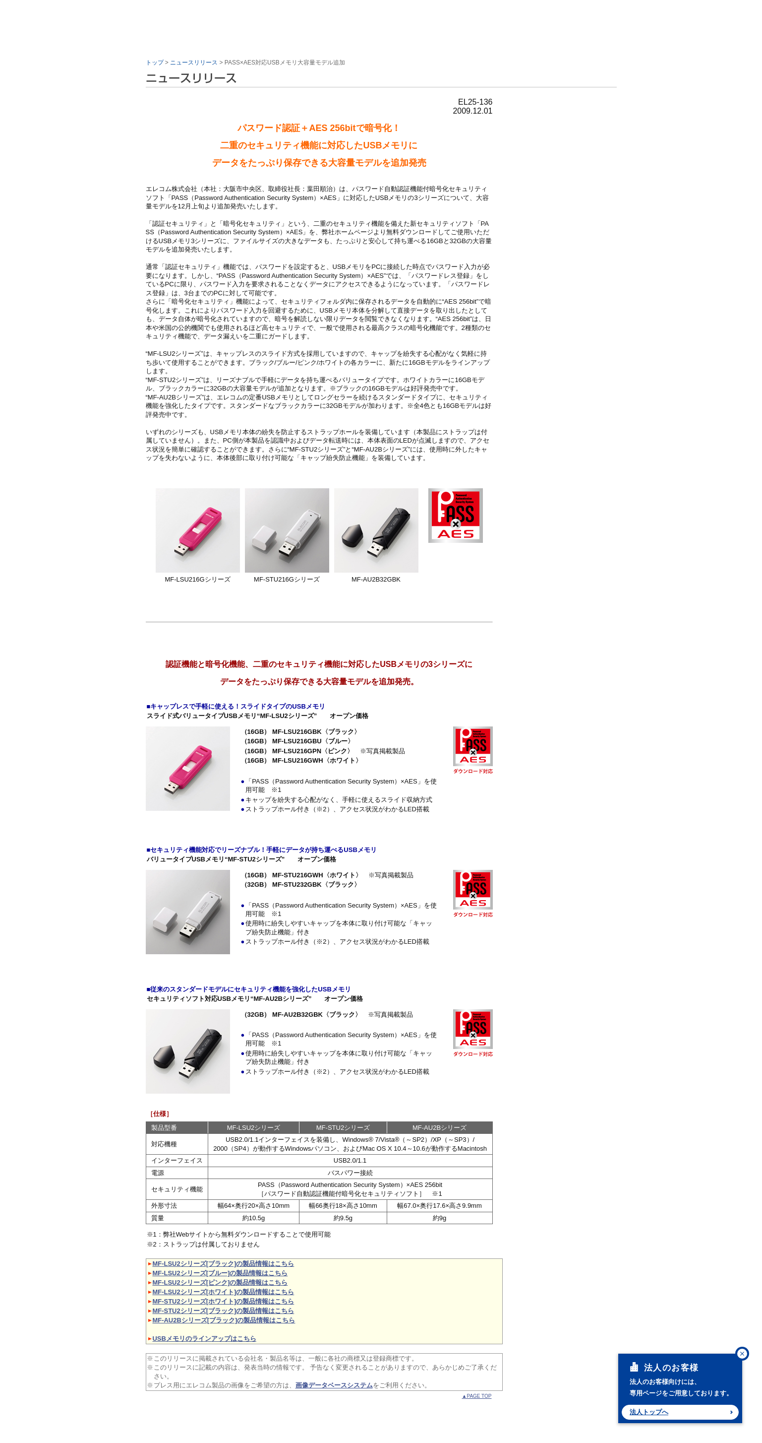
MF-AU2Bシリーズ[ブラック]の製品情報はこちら (224, 1320)
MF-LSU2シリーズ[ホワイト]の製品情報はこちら (223, 1292)
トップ (155, 62)
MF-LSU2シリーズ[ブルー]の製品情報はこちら (220, 1273)
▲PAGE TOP (477, 1396)
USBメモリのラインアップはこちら (204, 1338)
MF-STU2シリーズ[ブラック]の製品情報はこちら (223, 1310)
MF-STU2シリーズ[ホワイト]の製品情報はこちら (223, 1301)
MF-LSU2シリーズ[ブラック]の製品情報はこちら (223, 1263)
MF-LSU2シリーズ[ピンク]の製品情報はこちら (220, 1282)
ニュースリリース (194, 62)
